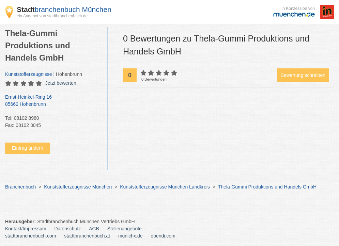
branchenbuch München (64, 9)
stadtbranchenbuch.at (87, 236)
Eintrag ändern (27, 148)
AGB (94, 228)
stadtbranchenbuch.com (30, 236)
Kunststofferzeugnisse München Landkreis (165, 187)
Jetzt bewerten (60, 83)
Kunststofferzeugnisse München (78, 187)
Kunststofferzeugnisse (28, 74)
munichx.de (130, 236)
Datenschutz (68, 228)
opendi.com (163, 236)
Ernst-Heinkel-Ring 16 (53, 101)
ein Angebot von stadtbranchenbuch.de (52, 16)
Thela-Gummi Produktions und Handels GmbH (267, 187)
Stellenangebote (124, 228)
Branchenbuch (20, 187)
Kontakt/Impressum (25, 228)
